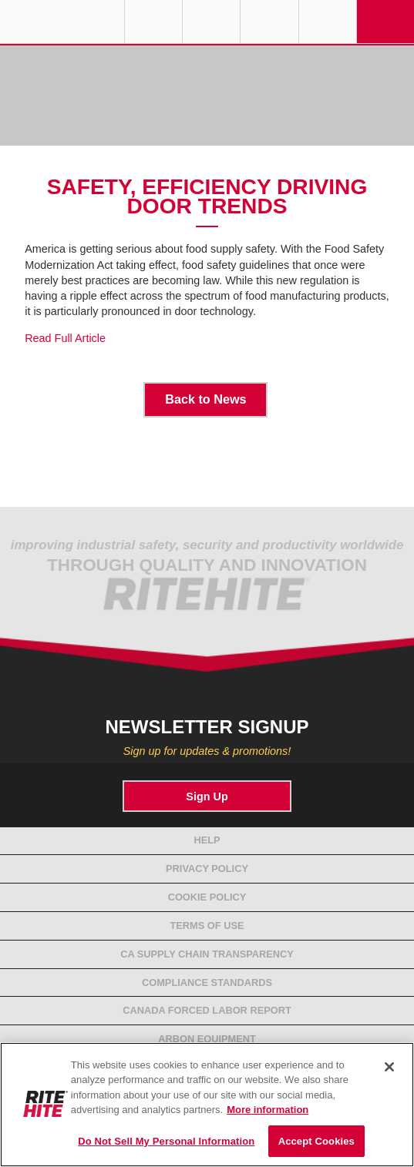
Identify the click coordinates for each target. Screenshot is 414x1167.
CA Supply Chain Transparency (207, 954)
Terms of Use (207, 925)
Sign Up (206, 796)
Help (207, 840)
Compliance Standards (207, 982)
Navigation (385, 21)
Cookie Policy (207, 897)
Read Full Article (65, 338)
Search (327, 21)
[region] (207, 1104)
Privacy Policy (207, 868)
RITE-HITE (62, 21)
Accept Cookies (316, 1141)
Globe (153, 21)
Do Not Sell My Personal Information (166, 1141)
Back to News (205, 399)
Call (269, 21)
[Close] (389, 1067)
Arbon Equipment (207, 1039)
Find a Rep (211, 21)
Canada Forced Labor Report (207, 1010)
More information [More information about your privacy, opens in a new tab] (267, 1109)
